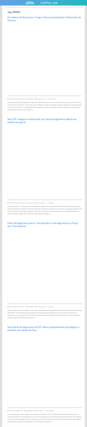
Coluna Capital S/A (52, 98)
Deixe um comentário (41, 98)
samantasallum (31, 98)
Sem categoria (51, 202)
